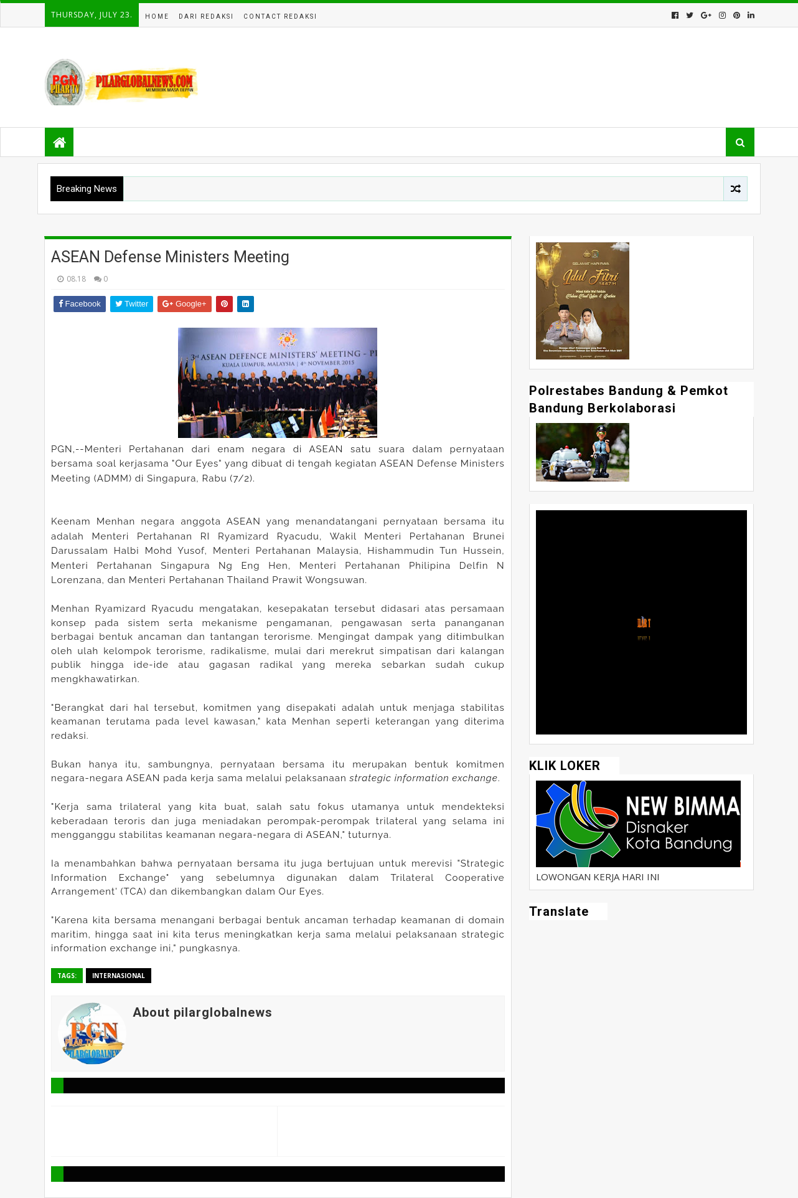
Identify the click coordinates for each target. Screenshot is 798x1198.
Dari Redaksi (206, 16)
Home (157, 16)
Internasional (118, 975)
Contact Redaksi (280, 16)
